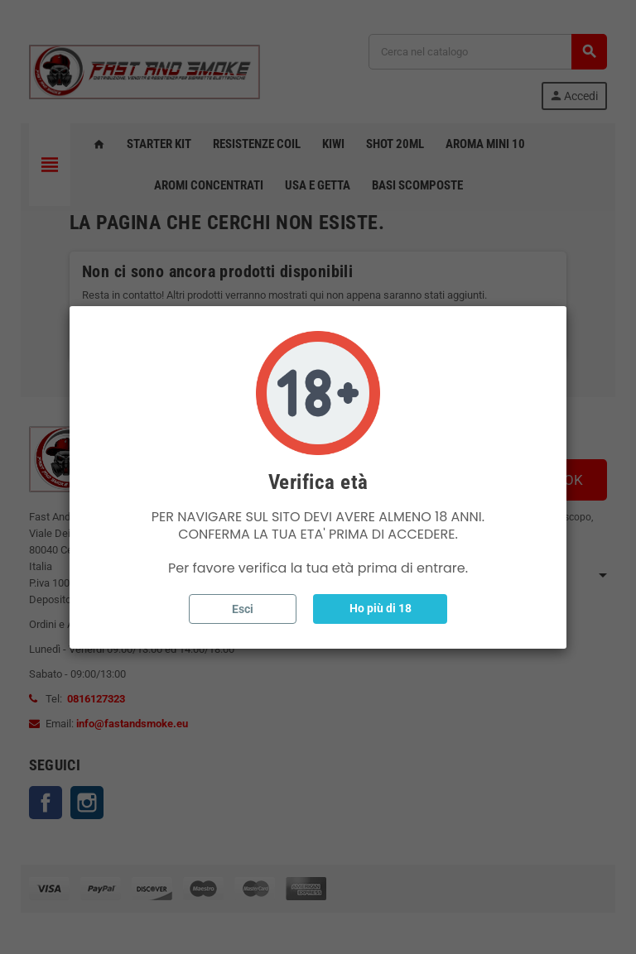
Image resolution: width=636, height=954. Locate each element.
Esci (242, 609)
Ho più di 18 (380, 608)
